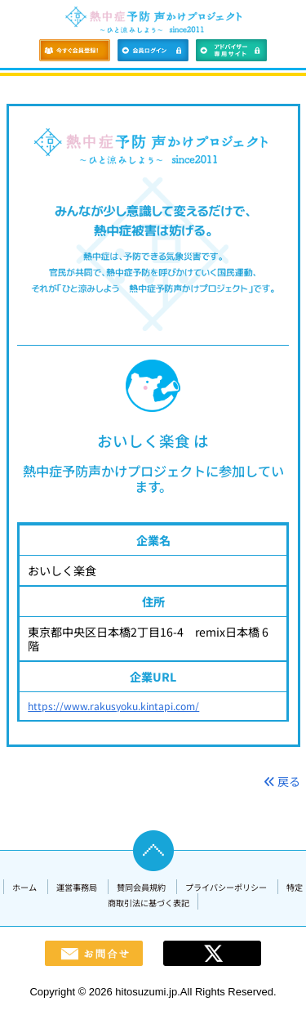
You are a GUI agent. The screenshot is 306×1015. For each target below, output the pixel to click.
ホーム (24, 887)
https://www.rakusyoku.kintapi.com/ (113, 706)
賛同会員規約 (141, 887)
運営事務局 (76, 887)
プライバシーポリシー (226, 887)
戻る (282, 781)
